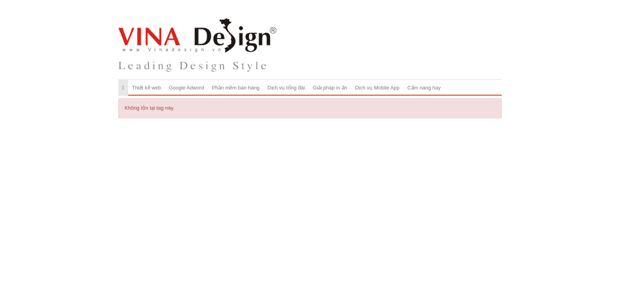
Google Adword (186, 88)
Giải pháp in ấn (330, 88)
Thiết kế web (146, 88)
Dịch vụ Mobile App (377, 88)
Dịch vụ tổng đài (286, 88)
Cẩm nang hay (423, 88)
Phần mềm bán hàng (235, 88)
